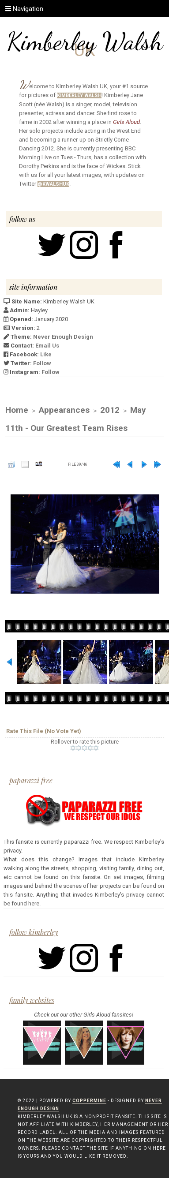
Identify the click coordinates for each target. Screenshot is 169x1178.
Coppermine (89, 1100)
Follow (42, 363)
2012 (110, 410)
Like (46, 354)
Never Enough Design (63, 336)
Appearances (64, 410)
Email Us (47, 345)
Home (16, 410)
